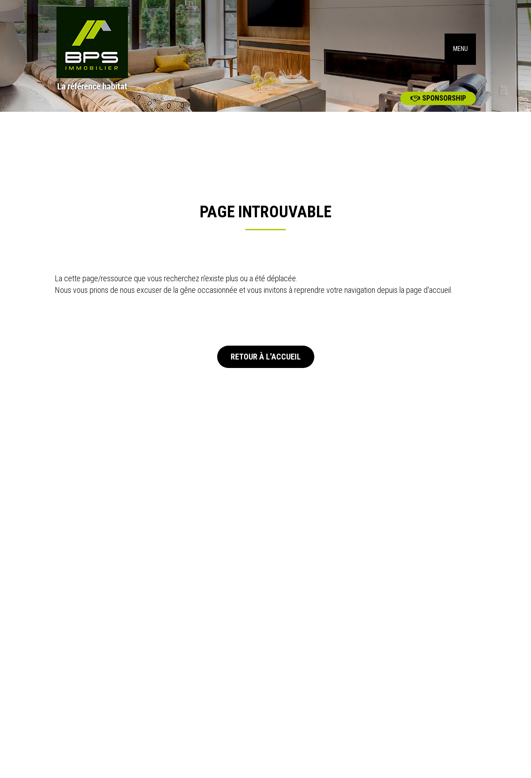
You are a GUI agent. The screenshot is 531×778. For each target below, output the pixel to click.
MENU (460, 49)
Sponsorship (438, 98)
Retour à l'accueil (266, 356)
